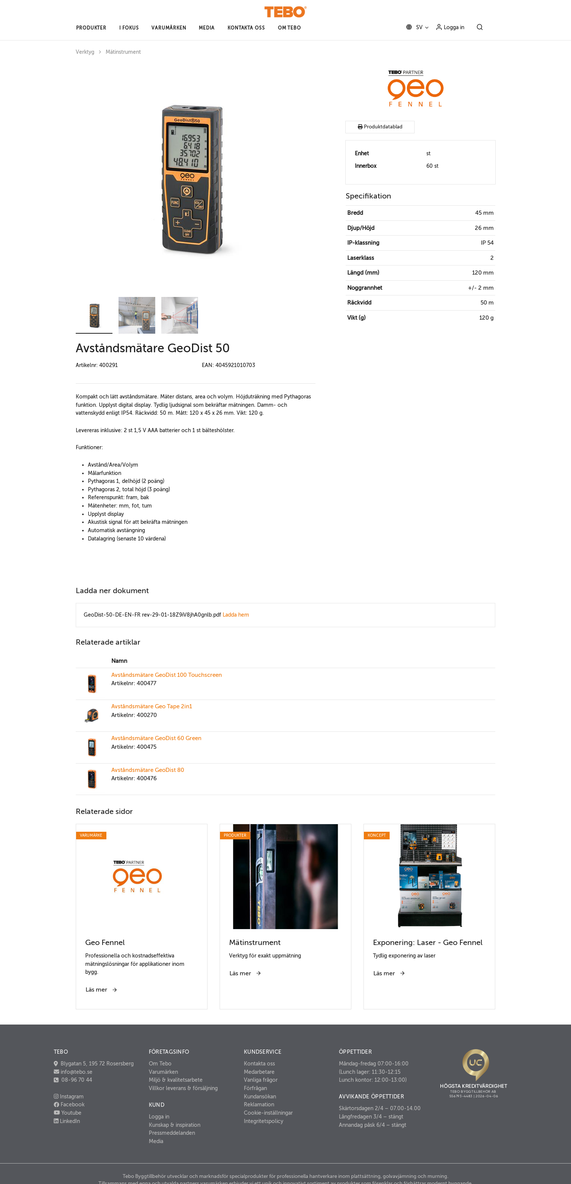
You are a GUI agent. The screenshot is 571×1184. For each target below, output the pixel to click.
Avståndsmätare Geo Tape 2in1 (151, 706)
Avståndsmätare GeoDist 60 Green (156, 738)
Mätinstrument (123, 52)
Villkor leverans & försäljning (183, 1088)
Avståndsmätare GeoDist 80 (147, 770)
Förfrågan (255, 1088)
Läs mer (102, 989)
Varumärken (163, 1072)
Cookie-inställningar (268, 1113)
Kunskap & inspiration (174, 1125)
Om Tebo (160, 1064)
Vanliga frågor (261, 1080)
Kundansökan (260, 1096)
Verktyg (85, 52)
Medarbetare (259, 1072)
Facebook (69, 1104)
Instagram (69, 1096)
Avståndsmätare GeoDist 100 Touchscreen (166, 675)
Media (156, 1141)
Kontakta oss (259, 1064)
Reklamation (259, 1104)
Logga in (449, 26)
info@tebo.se (75, 1072)
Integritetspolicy (263, 1121)
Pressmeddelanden (172, 1133)
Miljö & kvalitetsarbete (176, 1080)
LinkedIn (67, 1121)
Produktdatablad (380, 127)
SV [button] (413, 27)
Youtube (67, 1113)
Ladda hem (236, 615)
